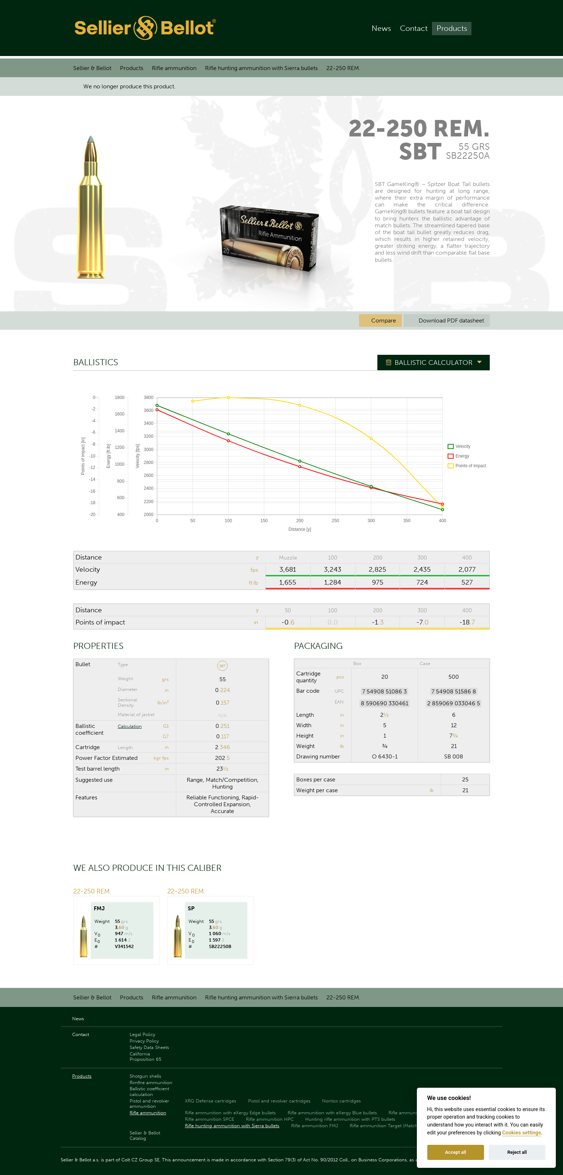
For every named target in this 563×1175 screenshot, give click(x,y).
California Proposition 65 (145, 1056)
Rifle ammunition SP (410, 1112)
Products (452, 29)
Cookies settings (521, 1133)
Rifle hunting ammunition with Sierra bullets (261, 68)
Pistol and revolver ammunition (149, 1103)
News (381, 29)
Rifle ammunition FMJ (314, 1125)
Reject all (517, 1152)
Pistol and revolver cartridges (279, 1101)
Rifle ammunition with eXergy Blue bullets (332, 1112)
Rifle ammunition (174, 68)
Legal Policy (142, 1034)
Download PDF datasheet (446, 320)
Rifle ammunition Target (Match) (384, 1125)
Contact (414, 29)
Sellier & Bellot (92, 68)
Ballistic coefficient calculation (149, 1091)
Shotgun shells (145, 1076)
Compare (380, 320)
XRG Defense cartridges (210, 1101)
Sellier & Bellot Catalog (145, 1135)
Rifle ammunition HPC (270, 1119)
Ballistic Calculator (434, 363)
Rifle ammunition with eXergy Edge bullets (230, 1112)
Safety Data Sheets (149, 1047)
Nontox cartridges (341, 1101)
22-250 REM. (343, 68)
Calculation (130, 726)
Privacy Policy (144, 1041)
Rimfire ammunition (151, 1082)
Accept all (455, 1152)
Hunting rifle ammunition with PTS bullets (350, 1119)
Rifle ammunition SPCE (209, 1119)
